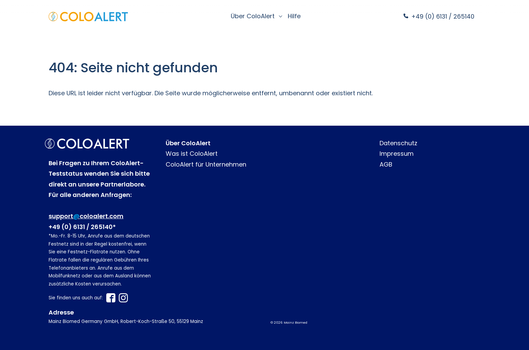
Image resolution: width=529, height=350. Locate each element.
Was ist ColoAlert (192, 153)
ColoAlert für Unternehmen (206, 164)
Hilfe (294, 16)
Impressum (397, 153)
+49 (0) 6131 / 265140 (442, 16)
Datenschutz (398, 143)
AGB (386, 164)
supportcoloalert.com (86, 216)
